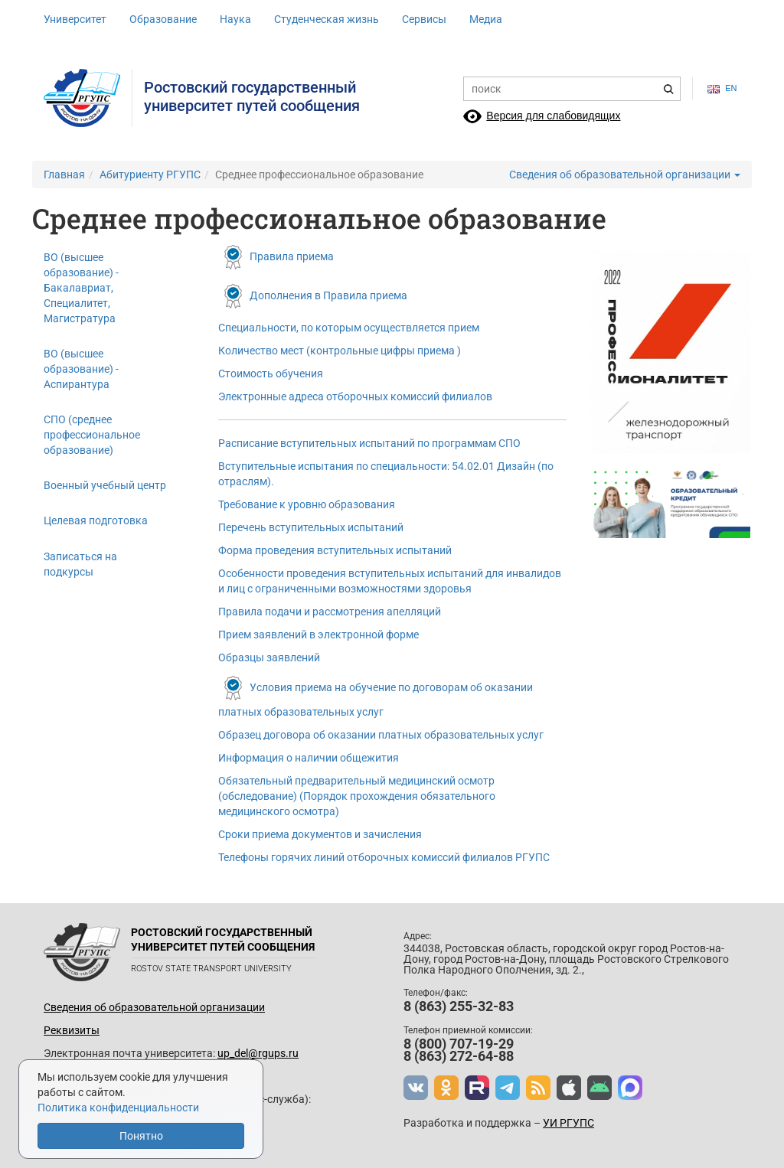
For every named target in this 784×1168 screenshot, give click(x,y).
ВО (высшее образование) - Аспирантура (81, 368)
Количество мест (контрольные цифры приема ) (339, 350)
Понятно (141, 1136)
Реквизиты (72, 1030)
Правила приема (292, 256)
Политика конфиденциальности (118, 1107)
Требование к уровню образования (306, 504)
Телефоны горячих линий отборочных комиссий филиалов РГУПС (384, 857)
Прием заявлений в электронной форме (318, 634)
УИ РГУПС (568, 1123)
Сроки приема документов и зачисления (320, 834)
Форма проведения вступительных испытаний (335, 550)
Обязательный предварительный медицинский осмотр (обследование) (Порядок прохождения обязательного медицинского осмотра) (356, 796)
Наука (235, 19)
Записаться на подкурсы (80, 564)
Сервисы (424, 19)
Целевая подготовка (96, 520)
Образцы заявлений (269, 657)
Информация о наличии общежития (308, 758)
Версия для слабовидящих (553, 115)
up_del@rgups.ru (258, 1053)
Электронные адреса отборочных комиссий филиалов (355, 396)
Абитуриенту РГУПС (150, 174)
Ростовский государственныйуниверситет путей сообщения (252, 96)
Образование (163, 19)
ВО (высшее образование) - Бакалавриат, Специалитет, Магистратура (81, 288)
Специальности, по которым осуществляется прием (348, 327)
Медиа (485, 19)
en (722, 88)
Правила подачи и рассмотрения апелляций (329, 611)
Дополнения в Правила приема (328, 295)
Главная (64, 174)
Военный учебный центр (105, 485)
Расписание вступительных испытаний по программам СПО (369, 443)
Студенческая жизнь (326, 19)
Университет (75, 19)
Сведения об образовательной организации (624, 174)
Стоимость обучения (270, 373)
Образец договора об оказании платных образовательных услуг (381, 735)
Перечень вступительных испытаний (310, 527)
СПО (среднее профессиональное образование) (92, 434)
